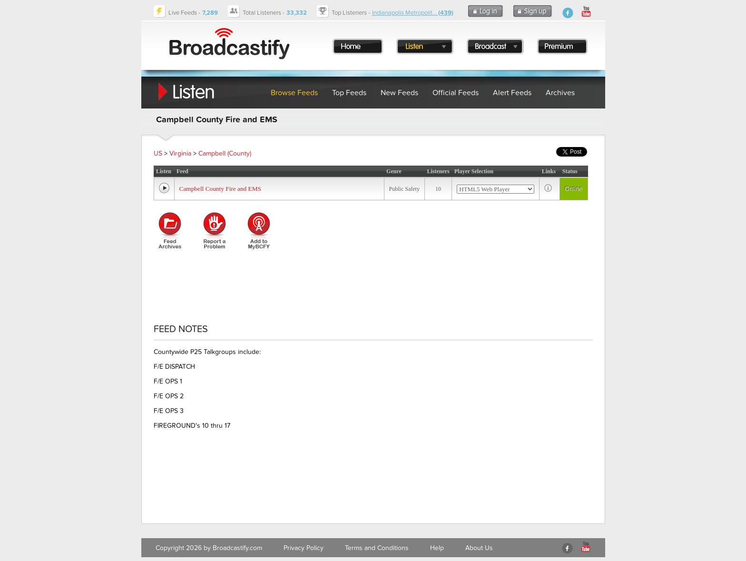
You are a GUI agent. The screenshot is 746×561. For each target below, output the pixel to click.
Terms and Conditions (377, 548)
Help (437, 548)
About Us (479, 548)
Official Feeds (455, 93)
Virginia (180, 153)
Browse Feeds (294, 93)
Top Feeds (349, 93)
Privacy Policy (304, 548)
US (158, 153)
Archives (560, 93)
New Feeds (399, 93)
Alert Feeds (512, 93)
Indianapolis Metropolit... (412, 13)
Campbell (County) (224, 153)
